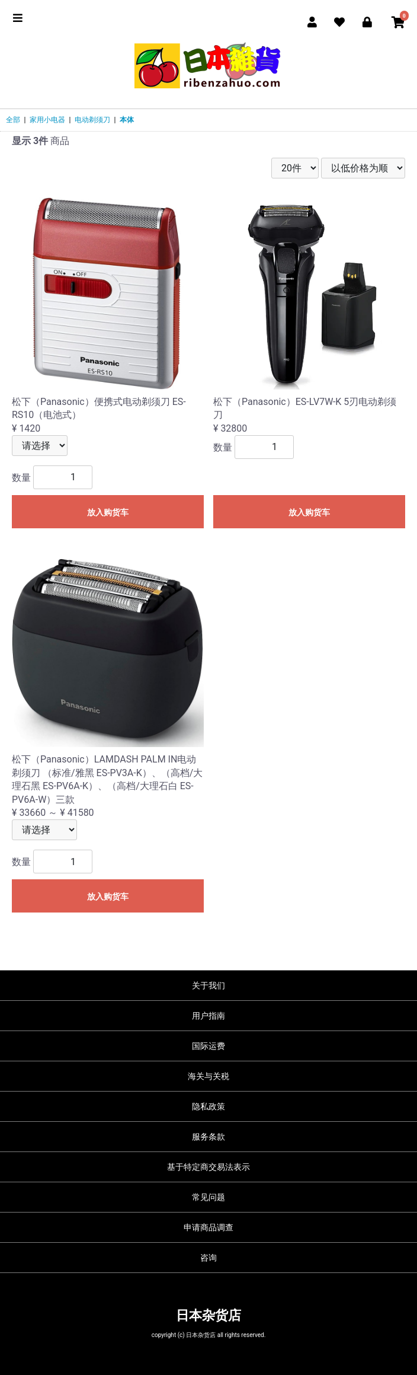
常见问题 (208, 1197)
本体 (127, 120)
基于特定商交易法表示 (208, 1167)
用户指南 (208, 1015)
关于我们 (208, 985)
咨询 (208, 1257)
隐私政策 (208, 1106)
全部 (13, 120)
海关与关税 (208, 1076)
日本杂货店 (208, 1315)
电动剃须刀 (92, 120)
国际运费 (208, 1046)
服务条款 (208, 1136)
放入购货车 (108, 512)
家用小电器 (47, 120)
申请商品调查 (208, 1227)
